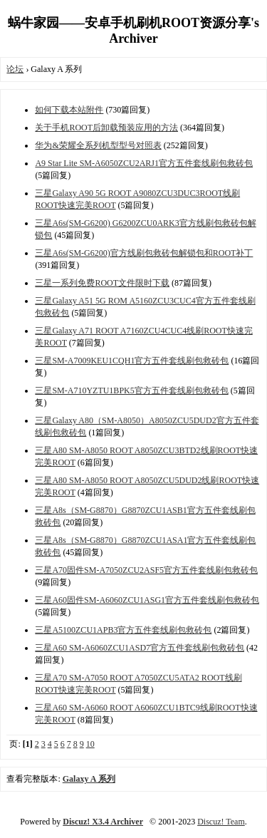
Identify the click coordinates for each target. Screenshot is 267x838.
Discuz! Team (221, 822)
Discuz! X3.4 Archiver (103, 822)
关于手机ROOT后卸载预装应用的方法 (106, 128)
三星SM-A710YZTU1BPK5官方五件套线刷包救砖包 (131, 390)
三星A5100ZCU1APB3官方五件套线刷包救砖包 (123, 630)
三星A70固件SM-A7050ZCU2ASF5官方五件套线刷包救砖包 (146, 570)
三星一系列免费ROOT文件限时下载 (102, 283)
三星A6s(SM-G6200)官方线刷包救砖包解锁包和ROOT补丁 (144, 253)
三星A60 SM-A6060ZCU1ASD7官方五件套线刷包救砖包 (139, 648)
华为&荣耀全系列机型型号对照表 (98, 145)
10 (90, 744)
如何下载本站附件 (69, 110)
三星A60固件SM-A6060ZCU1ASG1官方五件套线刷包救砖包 (147, 600)
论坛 (14, 69)
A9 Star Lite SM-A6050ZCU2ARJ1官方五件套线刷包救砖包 (144, 163)
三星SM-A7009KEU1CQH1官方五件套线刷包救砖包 (132, 361)
